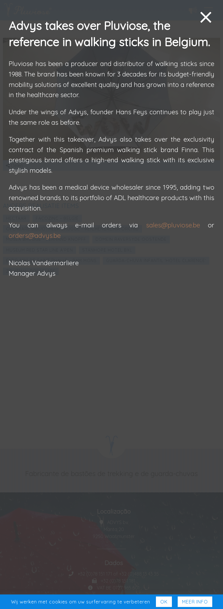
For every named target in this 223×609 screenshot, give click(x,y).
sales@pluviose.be (173, 225)
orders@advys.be (35, 236)
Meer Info (195, 602)
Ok (164, 602)
